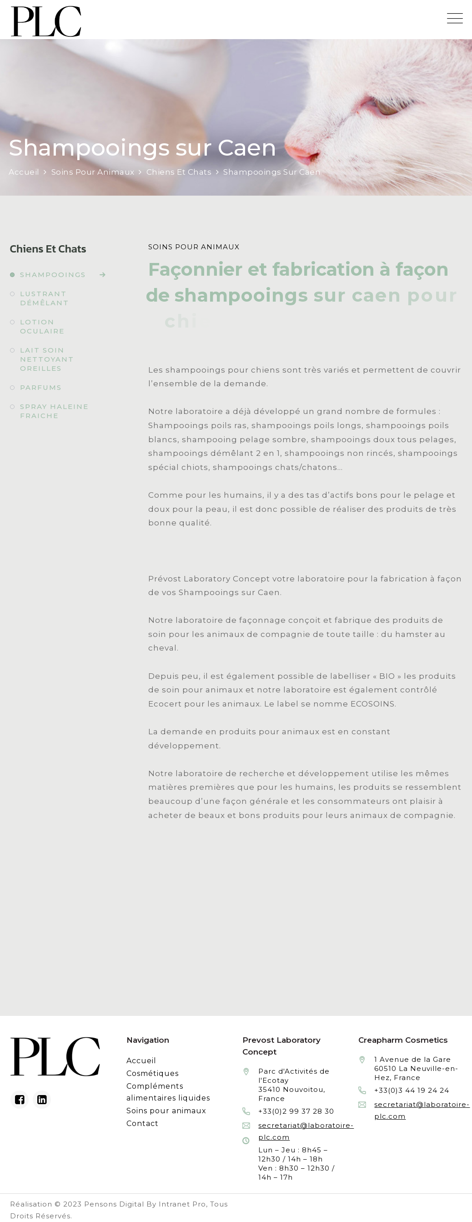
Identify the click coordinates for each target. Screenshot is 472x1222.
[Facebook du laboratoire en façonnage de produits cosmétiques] (19, 1100)
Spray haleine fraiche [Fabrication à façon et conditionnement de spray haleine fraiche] (54, 411)
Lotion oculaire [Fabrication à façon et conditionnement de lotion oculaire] (42, 326)
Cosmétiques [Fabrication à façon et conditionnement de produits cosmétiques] (152, 1073)
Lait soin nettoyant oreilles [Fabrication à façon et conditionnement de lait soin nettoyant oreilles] (47, 359)
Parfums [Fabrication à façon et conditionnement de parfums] (41, 387)
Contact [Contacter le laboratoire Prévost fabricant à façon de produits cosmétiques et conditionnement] (142, 1123)
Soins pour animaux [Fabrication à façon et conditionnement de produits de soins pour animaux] (166, 1110)
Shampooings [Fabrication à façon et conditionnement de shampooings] (53, 274)
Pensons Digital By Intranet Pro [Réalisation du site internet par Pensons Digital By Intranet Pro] (145, 1204)
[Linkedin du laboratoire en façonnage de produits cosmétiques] (42, 1100)
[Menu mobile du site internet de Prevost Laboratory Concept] (455, 18)
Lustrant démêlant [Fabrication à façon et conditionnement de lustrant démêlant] (44, 298)
